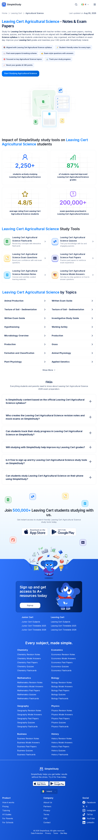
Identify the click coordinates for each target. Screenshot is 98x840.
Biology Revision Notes (61, 682)
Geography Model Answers (29, 714)
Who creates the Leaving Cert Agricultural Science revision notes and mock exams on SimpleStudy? (49, 417)
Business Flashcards (26, 754)
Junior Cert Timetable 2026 (34, 630)
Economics (57, 650)
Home (4, 13)
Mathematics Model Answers (30, 686)
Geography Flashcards (27, 726)
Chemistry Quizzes (25, 666)
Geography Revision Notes (29, 710)
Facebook (89, 802)
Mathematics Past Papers (28, 690)
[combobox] (85, 4)
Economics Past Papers (62, 662)
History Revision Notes (61, 738)
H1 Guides (6, 814)
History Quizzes (58, 750)
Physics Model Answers (62, 714)
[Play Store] (63, 532)
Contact (46, 822)
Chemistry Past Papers (27, 662)
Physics (55, 706)
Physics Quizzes (58, 722)
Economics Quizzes (60, 666)
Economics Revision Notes (63, 654)
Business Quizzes (25, 750)
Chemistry (22, 650)
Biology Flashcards (59, 698)
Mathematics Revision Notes (29, 682)
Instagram (89, 810)
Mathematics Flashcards (28, 698)
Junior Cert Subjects (31, 622)
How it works (8, 802)
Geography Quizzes (26, 722)
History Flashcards (59, 754)
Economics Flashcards (61, 670)
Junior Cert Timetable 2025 (34, 626)
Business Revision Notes (28, 738)
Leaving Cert (16, 13)
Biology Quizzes (58, 694)
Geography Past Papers (28, 718)
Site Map (63, 833)
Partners (47, 806)
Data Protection (37, 833)
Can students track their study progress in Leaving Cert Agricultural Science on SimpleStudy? (49, 433)
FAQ (45, 818)
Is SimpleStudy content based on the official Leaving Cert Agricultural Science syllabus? (49, 401)
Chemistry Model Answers (29, 658)
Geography (23, 706)
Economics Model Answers (63, 658)
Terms (46, 814)
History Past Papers (60, 746)
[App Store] (35, 532)
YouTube (88, 818)
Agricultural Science (34, 13)
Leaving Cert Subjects (60, 622)
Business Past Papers (27, 746)
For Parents (7, 818)
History (55, 734)
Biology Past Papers (60, 690)
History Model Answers (61, 742)
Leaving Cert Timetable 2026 (63, 630)
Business (22, 734)
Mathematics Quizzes (26, 694)
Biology (55, 678)
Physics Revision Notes (61, 710)
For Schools (7, 822)
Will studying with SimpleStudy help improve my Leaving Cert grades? (49, 447)
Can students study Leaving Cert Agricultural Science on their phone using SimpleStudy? (49, 477)
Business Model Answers (28, 742)
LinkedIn (88, 822)
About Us (47, 802)
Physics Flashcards (60, 726)
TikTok (87, 814)
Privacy (46, 810)
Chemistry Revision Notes (28, 654)
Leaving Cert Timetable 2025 (63, 626)
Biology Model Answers (62, 686)
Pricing (5, 806)
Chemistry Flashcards (27, 670)
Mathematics (24, 678)
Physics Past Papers (60, 718)
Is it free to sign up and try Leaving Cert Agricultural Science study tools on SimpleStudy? (49, 462)
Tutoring (6, 810)
